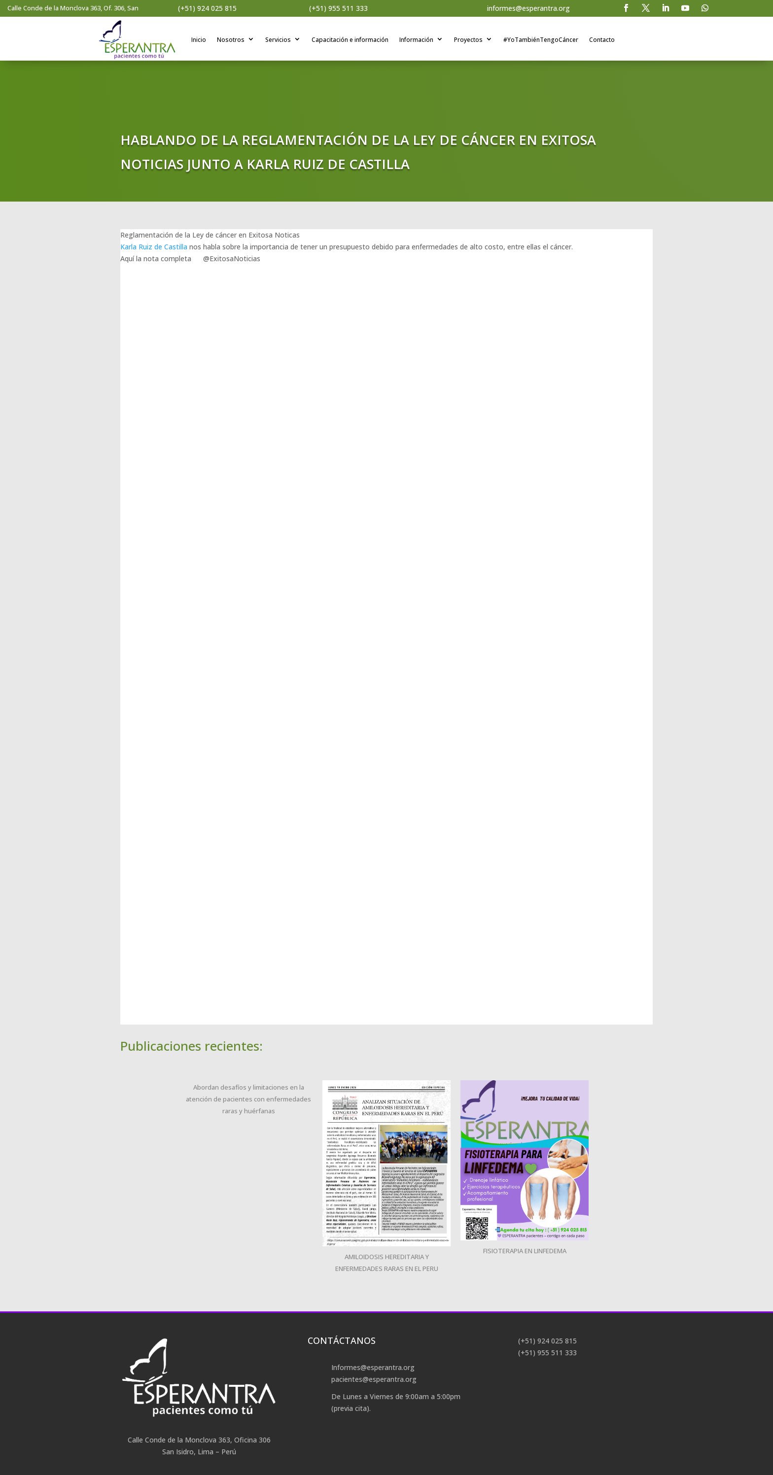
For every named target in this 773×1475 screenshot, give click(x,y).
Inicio (198, 39)
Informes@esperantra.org (373, 1367)
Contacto (602, 39)
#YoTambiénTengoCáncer (540, 39)
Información (416, 39)
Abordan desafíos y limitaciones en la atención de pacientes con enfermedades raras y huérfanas (248, 1099)
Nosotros (231, 39)
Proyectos (468, 39)
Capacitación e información (350, 39)
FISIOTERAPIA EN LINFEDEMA (524, 1250)
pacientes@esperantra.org (374, 1379)
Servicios (278, 39)
